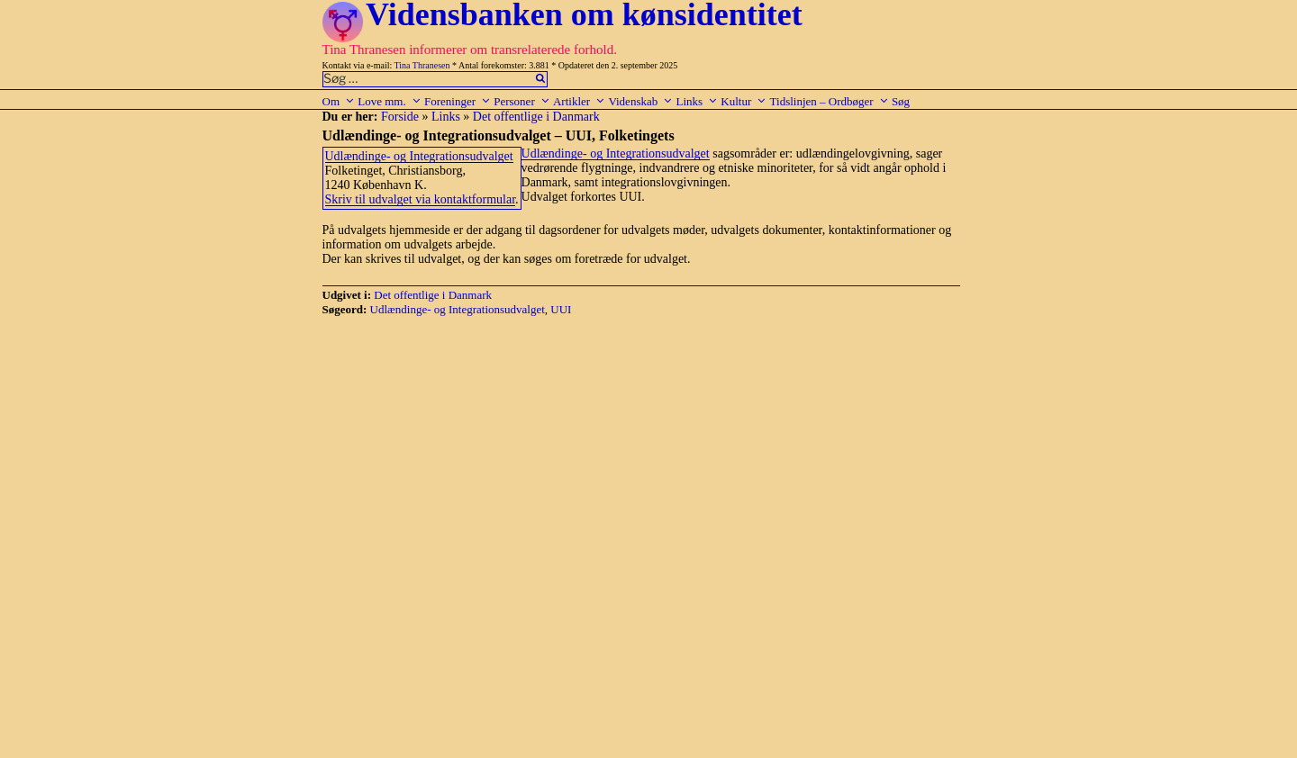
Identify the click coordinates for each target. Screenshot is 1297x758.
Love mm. (389, 101)
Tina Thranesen (422, 65)
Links (697, 101)
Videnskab (640, 101)
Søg (901, 101)
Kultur (743, 101)
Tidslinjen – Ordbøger (829, 101)
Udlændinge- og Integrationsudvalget (419, 156)
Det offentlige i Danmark (536, 116)
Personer (522, 101)
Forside (400, 116)
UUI (560, 309)
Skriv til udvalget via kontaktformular (420, 199)
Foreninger (457, 101)
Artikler (579, 101)
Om (339, 101)
